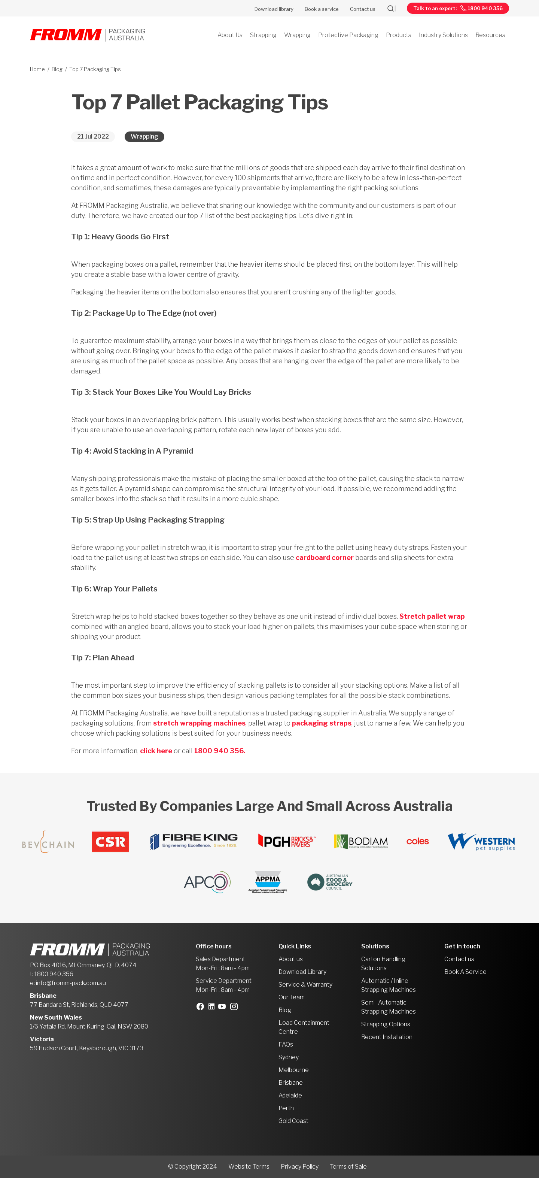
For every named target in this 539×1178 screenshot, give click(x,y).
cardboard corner (325, 557)
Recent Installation (386, 1037)
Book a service (322, 9)
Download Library (302, 971)
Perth (286, 1108)
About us (290, 959)
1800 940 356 (53, 974)
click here (156, 751)
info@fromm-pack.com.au (71, 983)
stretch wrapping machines (199, 723)
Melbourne (293, 1069)
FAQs (285, 1044)
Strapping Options (385, 1024)
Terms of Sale (348, 1166)
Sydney (288, 1057)
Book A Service (465, 971)
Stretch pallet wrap (432, 616)
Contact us (362, 9)
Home (37, 69)
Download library (274, 9)
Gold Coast (293, 1120)
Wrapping (144, 136)
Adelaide (290, 1095)
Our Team (291, 997)
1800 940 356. (220, 751)
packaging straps (321, 723)
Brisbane (290, 1082)
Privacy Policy (300, 1166)
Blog (57, 69)
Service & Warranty (305, 984)
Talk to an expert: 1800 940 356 (458, 8)
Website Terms (249, 1166)
